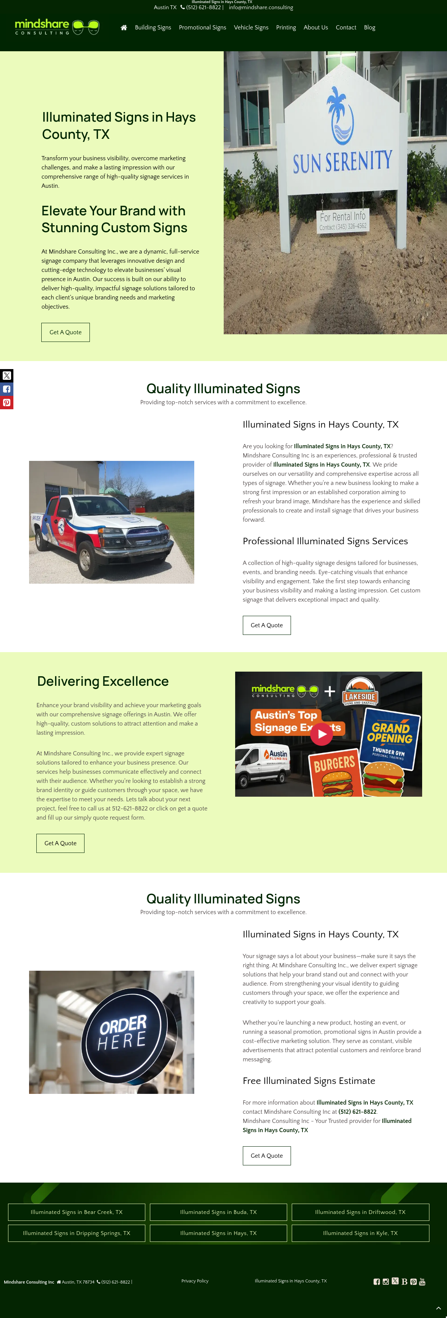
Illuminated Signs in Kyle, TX (360, 1233)
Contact (346, 27)
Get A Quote (65, 332)
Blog (369, 27)
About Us (316, 27)
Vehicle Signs (251, 27)
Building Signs (153, 27)
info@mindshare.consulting (261, 8)
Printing (286, 27)
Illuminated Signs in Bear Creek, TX (77, 1212)
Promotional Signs (202, 27)
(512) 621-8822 (357, 1111)
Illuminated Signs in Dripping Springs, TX (76, 1233)
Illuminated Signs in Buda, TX (218, 1212)
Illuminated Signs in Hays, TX (218, 1233)
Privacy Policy (195, 1281)
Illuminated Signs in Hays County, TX (342, 446)
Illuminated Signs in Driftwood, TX (360, 1212)
